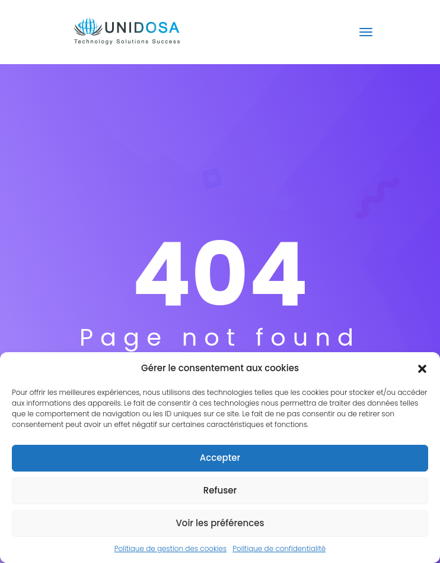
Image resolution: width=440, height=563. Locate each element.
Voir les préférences (220, 523)
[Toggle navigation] (366, 32)
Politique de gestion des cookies (170, 548)
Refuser (220, 490)
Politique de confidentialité (279, 548)
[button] (422, 368)
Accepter (220, 457)
